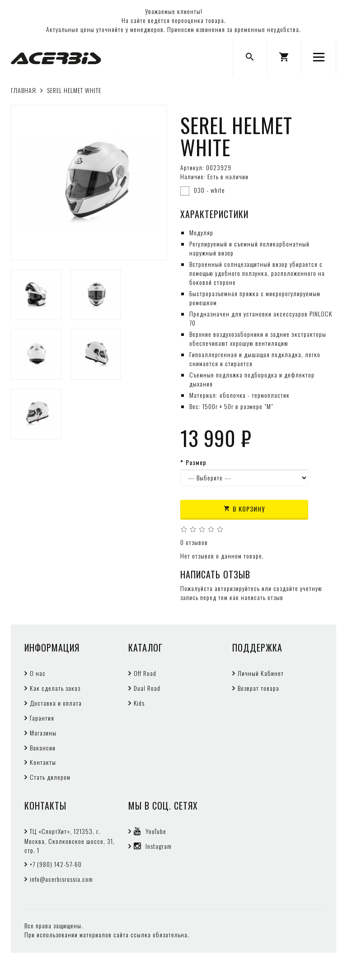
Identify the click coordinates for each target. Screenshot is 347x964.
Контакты (43, 762)
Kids (139, 703)
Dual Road (147, 688)
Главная (23, 90)
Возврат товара (258, 688)
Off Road (145, 673)
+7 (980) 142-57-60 (56, 864)
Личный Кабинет (261, 673)
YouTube (150, 831)
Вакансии (43, 747)
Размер (196, 462)
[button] (284, 58)
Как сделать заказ (55, 688)
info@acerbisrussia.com (61, 879)
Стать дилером (50, 777)
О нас (38, 673)
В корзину (244, 508)
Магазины (43, 732)
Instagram (153, 846)
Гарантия (42, 717)
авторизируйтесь (237, 588)
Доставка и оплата (56, 703)
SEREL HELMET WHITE (74, 90)
